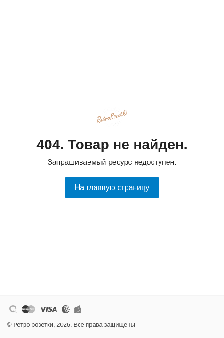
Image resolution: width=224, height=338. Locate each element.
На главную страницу (112, 188)
